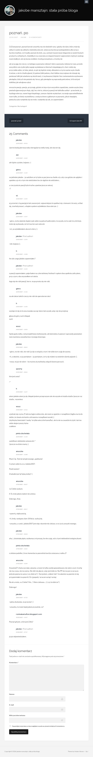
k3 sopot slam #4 (76, 121)
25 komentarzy (35, 37)
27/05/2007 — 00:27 (22, 484)
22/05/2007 (13, 37)
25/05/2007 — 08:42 (22, 372)
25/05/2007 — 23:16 (22, 410)
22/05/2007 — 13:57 (22, 217)
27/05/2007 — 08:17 (22, 509)
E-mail (11, 705)
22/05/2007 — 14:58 (22, 254)
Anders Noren (79, 751)
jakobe (23, 37)
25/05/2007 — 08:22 (22, 347)
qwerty (19, 369)
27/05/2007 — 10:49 (22, 563)
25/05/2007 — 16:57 (22, 392)
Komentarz (13, 663)
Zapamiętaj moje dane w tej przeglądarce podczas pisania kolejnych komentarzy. (38, 726)
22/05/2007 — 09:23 (22, 143)
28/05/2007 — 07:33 (22, 598)
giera (18, 170)
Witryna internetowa (17, 716)
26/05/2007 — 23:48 (22, 454)
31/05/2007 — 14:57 (22, 617)
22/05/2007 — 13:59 (22, 239)
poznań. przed (16, 121)
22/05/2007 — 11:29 (22, 173)
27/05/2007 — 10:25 (22, 549)
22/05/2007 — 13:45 (22, 199)
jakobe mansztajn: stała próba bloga (49, 10)
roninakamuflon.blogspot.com (29, 614)
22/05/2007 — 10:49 (22, 158)
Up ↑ (87, 751)
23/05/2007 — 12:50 (22, 306)
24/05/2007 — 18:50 (22, 329)
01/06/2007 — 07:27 (22, 632)
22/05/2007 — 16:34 (22, 269)
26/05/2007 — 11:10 (22, 437)
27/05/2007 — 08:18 (22, 534)
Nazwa (11, 694)
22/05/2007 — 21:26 (22, 292)
